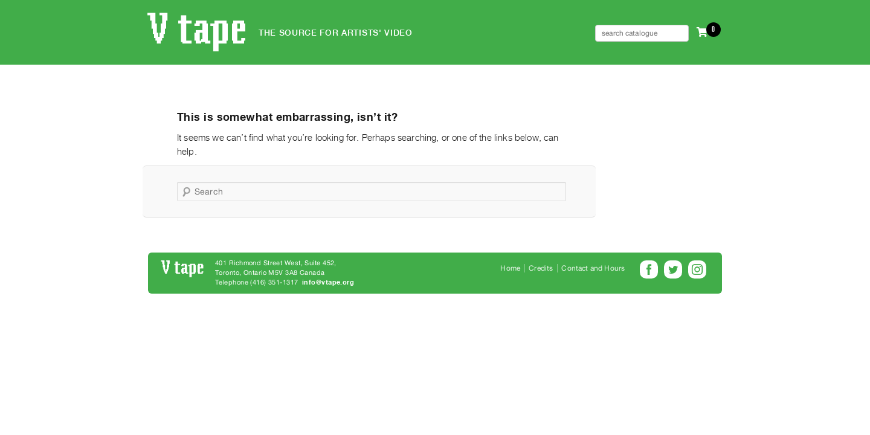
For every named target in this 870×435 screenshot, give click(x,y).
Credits (541, 268)
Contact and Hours (593, 268)
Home (510, 268)
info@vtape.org (328, 282)
